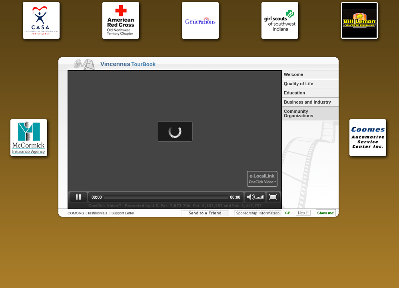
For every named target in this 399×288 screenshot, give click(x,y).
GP (287, 213)
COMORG (76, 213)
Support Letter (123, 213)
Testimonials (98, 213)
